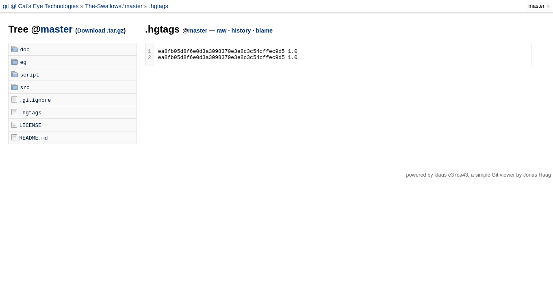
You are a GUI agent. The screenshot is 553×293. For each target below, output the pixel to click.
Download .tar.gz (100, 30)
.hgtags (158, 6)
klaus (440, 175)
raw (222, 30)
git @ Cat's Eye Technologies (41, 6)
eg (23, 62)
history (241, 30)
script (29, 74)
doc (24, 49)
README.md (33, 137)
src (24, 87)
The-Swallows (103, 6)
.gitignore (35, 99)
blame (264, 30)
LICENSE (30, 125)
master (134, 6)
